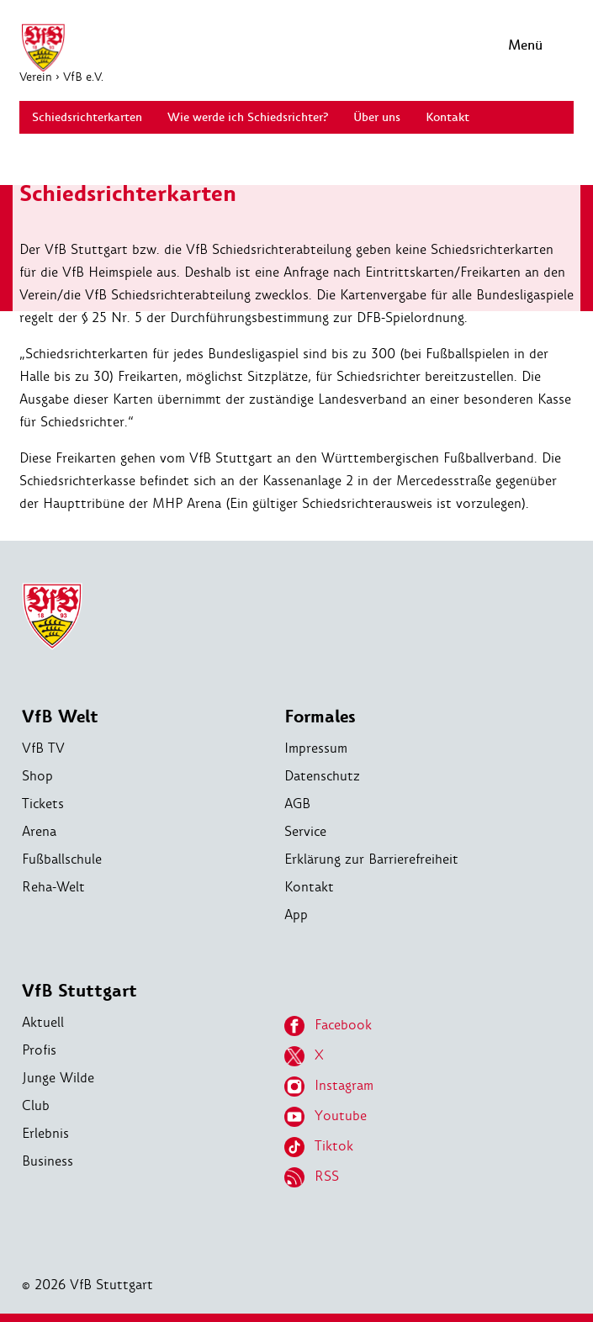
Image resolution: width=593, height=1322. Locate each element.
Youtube (325, 1117)
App (296, 914)
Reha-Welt (53, 887)
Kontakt (309, 887)
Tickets (43, 803)
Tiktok (318, 1147)
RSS (311, 1177)
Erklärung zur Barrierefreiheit (371, 859)
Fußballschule (62, 859)
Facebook (328, 1026)
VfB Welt (60, 717)
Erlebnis (45, 1133)
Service (305, 831)
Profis (39, 1050)
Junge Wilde (58, 1078)
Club (36, 1105)
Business (47, 1161)
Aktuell (43, 1022)
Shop (37, 776)
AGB (297, 803)
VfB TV (43, 748)
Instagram (328, 1086)
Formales (320, 717)
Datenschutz (322, 776)
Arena (39, 831)
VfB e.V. (83, 76)
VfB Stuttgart (79, 991)
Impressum (315, 748)
